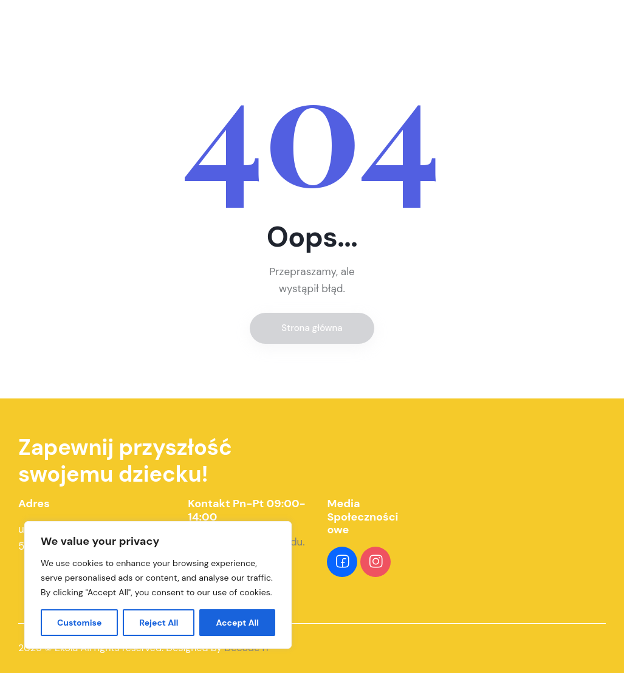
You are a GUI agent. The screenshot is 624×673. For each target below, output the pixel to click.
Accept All (237, 622)
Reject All (158, 622)
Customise (79, 622)
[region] (158, 585)
